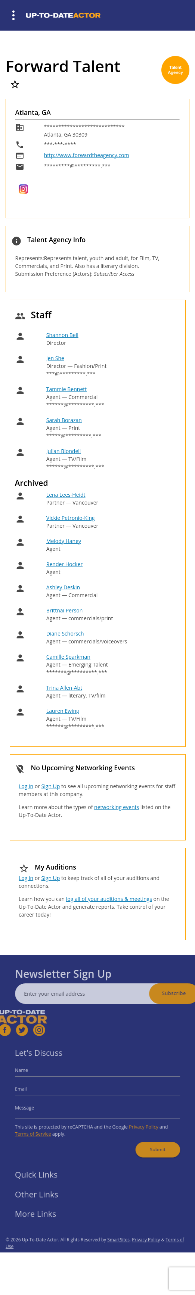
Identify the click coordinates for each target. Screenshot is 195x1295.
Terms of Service (40, 1130)
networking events (116, 807)
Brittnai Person (64, 610)
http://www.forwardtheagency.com (86, 155)
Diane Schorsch (65, 633)
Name (30, 1074)
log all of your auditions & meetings (109, 898)
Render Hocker (64, 564)
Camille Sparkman (68, 656)
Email (30, 1090)
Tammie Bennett (66, 389)
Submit (151, 1143)
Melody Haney (63, 540)
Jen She (55, 358)
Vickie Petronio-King (70, 517)
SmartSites (118, 1249)
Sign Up (50, 786)
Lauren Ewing (62, 710)
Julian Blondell (63, 451)
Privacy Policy (138, 1124)
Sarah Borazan (64, 420)
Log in (26, 786)
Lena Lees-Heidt (66, 494)
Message (33, 1107)
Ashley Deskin (63, 587)
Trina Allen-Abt (64, 687)
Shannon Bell (62, 334)
